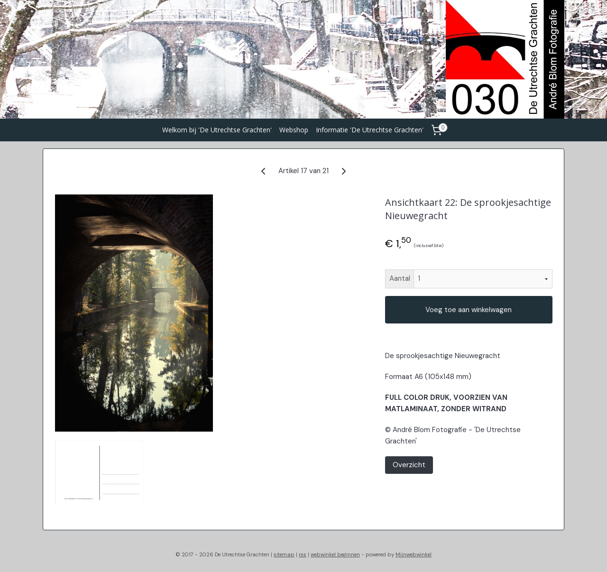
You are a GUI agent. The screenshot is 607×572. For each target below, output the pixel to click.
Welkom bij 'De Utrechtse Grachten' (217, 129)
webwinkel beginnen (335, 554)
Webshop (293, 129)
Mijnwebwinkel (413, 554)
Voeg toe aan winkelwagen (468, 309)
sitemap (284, 554)
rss (302, 554)
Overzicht (408, 465)
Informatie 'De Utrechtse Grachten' (369, 129)
